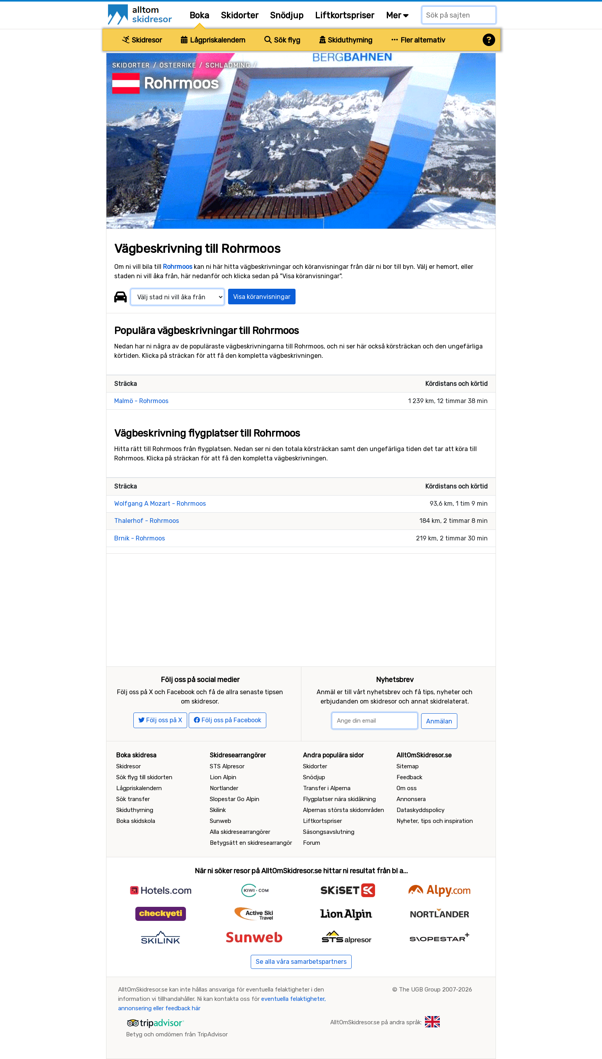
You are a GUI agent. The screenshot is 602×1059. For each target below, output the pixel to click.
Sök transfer (133, 799)
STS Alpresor (227, 766)
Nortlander (224, 788)
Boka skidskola (135, 820)
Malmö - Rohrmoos (141, 401)
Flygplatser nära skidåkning (339, 799)
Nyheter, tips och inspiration (435, 820)
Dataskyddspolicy (420, 810)
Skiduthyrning (346, 40)
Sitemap (408, 766)
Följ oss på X (160, 720)
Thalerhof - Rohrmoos (146, 520)
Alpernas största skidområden (343, 810)
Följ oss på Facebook (227, 720)
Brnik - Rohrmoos (139, 538)
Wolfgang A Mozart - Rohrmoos (160, 503)
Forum (311, 842)
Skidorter (240, 15)
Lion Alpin (223, 777)
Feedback (409, 777)
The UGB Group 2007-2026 (435, 989)
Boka (199, 15)
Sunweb (220, 820)
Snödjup (286, 15)
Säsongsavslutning (328, 831)
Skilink (218, 810)
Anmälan (439, 721)
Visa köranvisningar (261, 296)
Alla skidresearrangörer (240, 831)
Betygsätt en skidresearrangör (251, 842)
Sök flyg (282, 40)
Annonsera (411, 799)
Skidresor (142, 40)
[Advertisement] (301, 608)
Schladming (227, 65)
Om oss (407, 788)
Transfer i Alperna (327, 788)
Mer (397, 15)
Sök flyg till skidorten (144, 777)
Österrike (178, 65)
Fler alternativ (418, 40)
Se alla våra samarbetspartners (301, 961)
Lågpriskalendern (213, 40)
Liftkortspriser (344, 15)
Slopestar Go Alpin (234, 799)
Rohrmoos (181, 83)
